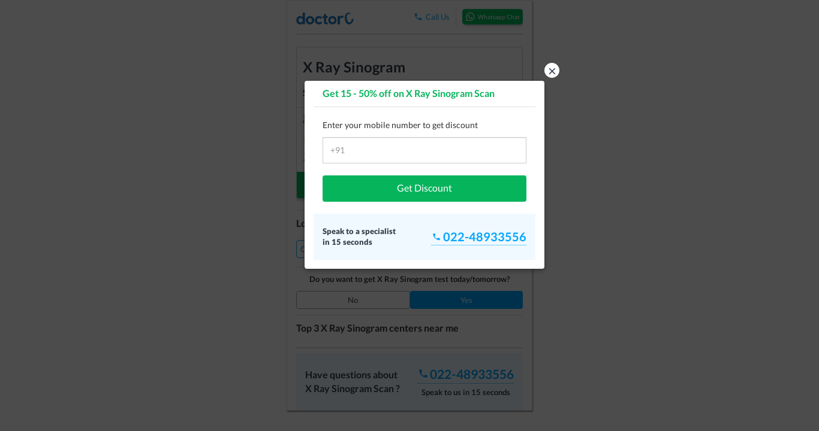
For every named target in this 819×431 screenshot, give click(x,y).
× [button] (552, 70)
